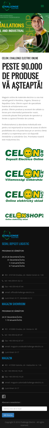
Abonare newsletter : (12, 402)
